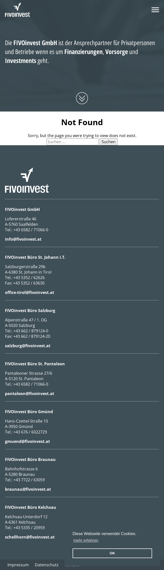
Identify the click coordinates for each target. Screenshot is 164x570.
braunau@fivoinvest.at (28, 489)
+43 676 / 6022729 (30, 432)
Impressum (18, 565)
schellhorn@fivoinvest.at (30, 537)
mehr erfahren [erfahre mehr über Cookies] (85, 540)
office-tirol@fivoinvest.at (29, 292)
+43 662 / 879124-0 (30, 331)
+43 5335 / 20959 (29, 527)
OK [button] (112, 553)
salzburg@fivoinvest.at (27, 345)
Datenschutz (47, 565)
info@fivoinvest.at (23, 239)
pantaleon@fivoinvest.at (29, 393)
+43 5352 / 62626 (29, 277)
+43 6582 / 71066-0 (30, 229)
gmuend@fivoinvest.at (27, 441)
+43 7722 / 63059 (29, 480)
